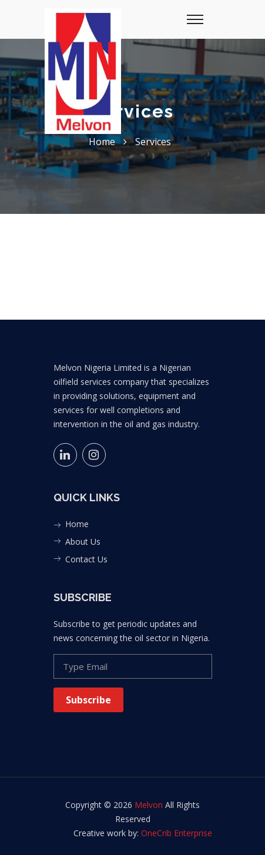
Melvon (149, 804)
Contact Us (86, 559)
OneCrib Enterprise (176, 833)
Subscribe (88, 699)
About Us (82, 541)
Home (77, 523)
